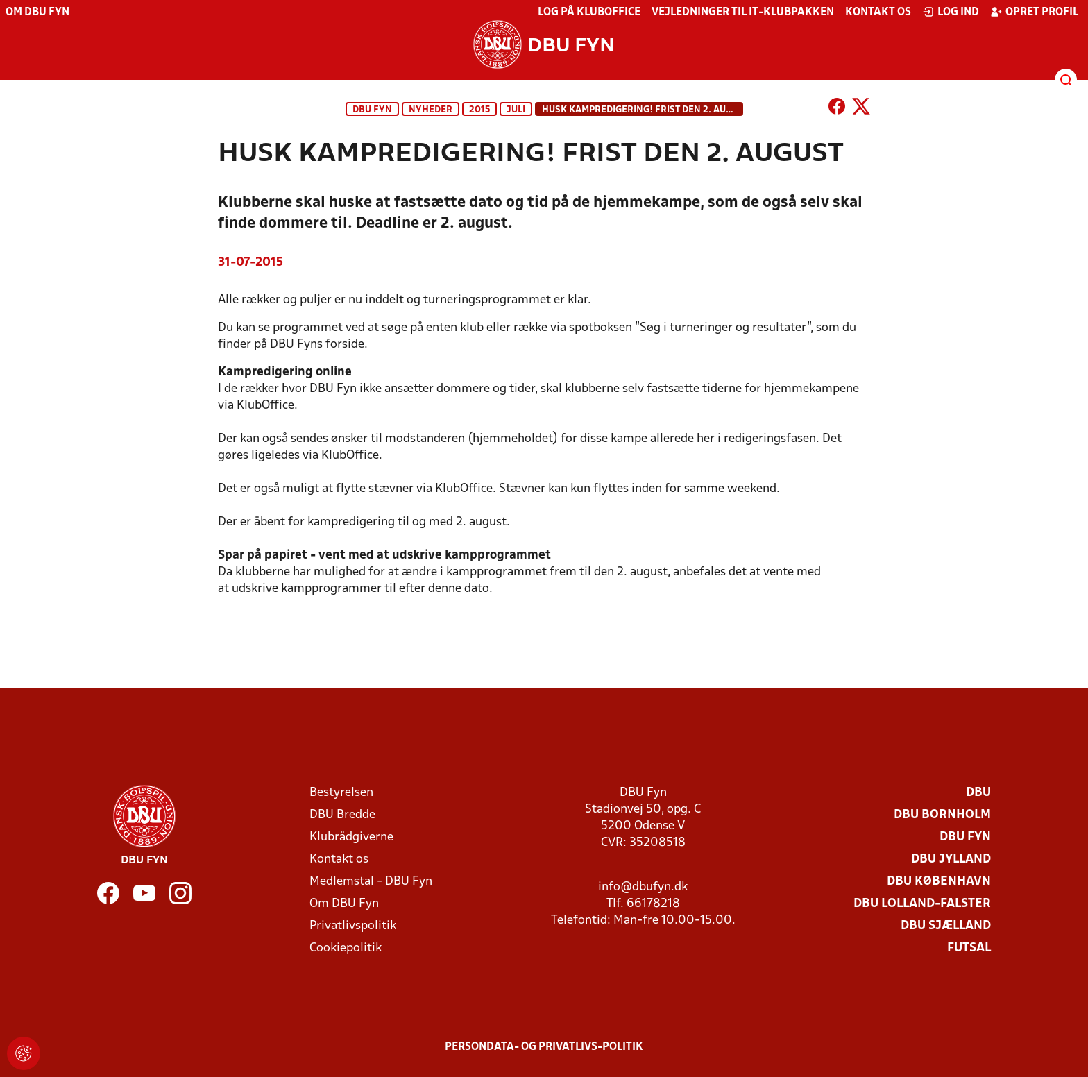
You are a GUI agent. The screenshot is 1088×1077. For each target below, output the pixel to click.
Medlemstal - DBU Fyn (370, 882)
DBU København (939, 882)
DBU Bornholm (942, 815)
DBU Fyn (372, 110)
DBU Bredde (342, 815)
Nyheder (430, 110)
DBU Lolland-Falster (922, 904)
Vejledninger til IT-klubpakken (743, 12)
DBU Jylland (951, 859)
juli (516, 110)
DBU (978, 793)
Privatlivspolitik (352, 926)
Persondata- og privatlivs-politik (544, 1047)
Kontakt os (878, 12)
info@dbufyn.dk (643, 887)
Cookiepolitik (345, 948)
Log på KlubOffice (589, 12)
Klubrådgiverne (351, 837)
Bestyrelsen (341, 793)
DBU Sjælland (946, 926)
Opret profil (1034, 12)
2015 (479, 110)
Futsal (969, 948)
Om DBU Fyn (37, 12)
